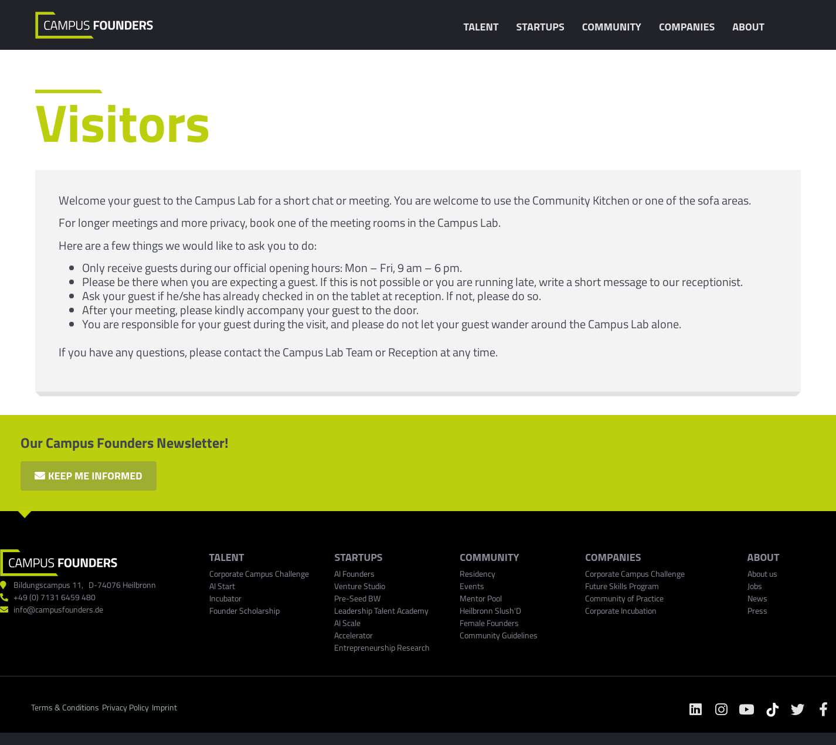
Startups (543, 27)
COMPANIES (613, 558)
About (751, 27)
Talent (483, 27)
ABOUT (763, 558)
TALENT (226, 558)
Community (614, 27)
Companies (690, 27)
